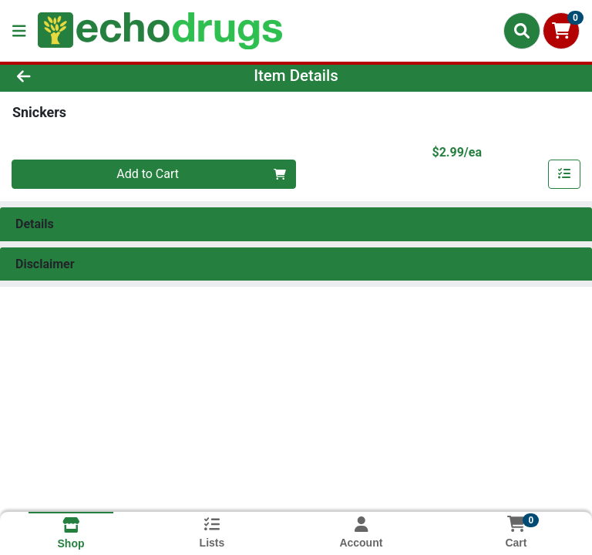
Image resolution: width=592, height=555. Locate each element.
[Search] (522, 30)
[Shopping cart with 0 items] (561, 30)
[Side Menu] (19, 30)
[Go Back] (83, 76)
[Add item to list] (564, 174)
